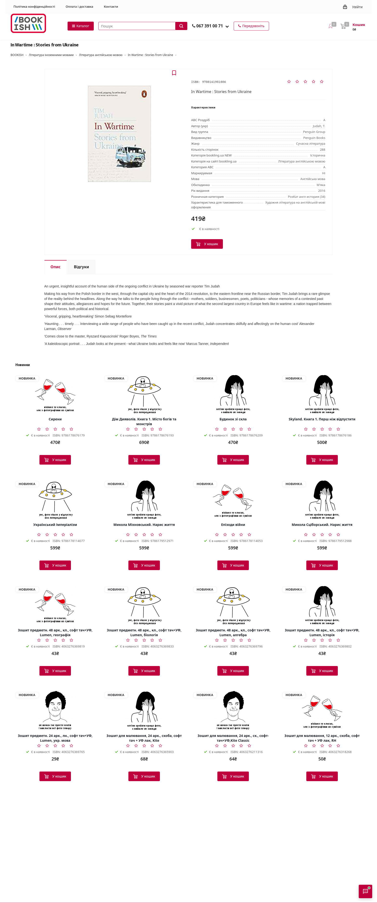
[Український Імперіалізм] (55, 499)
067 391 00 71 (209, 26)
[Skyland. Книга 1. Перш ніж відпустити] (322, 394)
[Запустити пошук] (181, 26)
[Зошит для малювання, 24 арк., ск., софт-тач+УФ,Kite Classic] (233, 710)
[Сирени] (55, 394)
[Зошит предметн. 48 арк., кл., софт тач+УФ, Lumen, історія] (322, 605)
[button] (227, 26)
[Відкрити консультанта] (365, 891)
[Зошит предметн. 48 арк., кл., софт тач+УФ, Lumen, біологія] (144, 605)
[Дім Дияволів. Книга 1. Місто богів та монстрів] (144, 394)
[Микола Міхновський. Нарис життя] (144, 499)
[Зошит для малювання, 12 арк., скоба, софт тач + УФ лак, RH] (322, 710)
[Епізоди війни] (233, 499)
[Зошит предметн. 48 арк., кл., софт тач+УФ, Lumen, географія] (55, 605)
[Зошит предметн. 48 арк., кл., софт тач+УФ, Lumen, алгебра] (233, 605)
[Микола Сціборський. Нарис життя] (322, 499)
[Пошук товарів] (142, 26)
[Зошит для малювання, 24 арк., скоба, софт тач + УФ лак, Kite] (144, 710)
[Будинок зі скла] (233, 394)
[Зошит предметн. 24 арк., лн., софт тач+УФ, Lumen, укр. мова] (55, 710)
